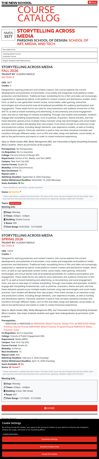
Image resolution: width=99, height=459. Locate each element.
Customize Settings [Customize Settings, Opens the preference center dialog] (49, 440)
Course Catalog (39, 13)
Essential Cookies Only (49, 447)
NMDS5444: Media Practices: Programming (50, 326)
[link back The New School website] (17, 2)
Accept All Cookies (49, 455)
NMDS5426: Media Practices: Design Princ (54, 323)
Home (49, 408)
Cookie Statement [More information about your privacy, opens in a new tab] (10, 434)
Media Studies (15, 203)
